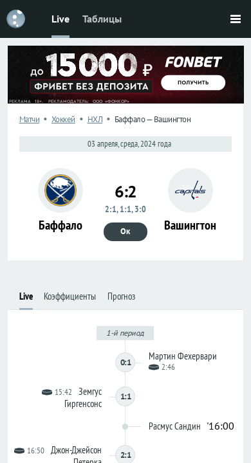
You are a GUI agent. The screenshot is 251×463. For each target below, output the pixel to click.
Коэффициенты (70, 296)
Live (60, 18)
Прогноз (121, 296)
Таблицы (102, 18)
